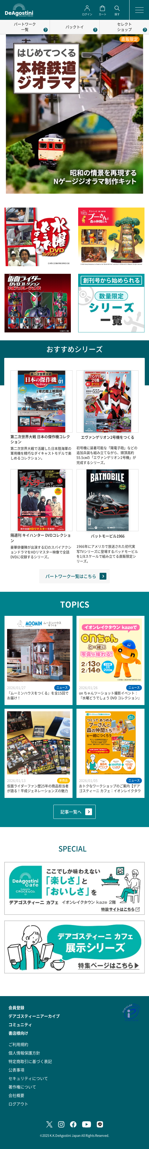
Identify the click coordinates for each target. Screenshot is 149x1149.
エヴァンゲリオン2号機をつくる (107, 437)
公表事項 (16, 1070)
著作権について (22, 1087)
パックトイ (74, 26)
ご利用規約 (18, 1044)
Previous (4, 706)
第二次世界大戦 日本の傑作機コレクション (40, 439)
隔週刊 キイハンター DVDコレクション (40, 538)
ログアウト (18, 1104)
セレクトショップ (124, 26)
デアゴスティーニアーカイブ (34, 1016)
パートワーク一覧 (25, 26)
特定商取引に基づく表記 (30, 1061)
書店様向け (18, 1033)
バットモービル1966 (107, 536)
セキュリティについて (28, 1078)
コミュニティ (20, 1024)
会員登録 (16, 1007)
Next (145, 706)
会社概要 (16, 1095)
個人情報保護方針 (24, 1053)
